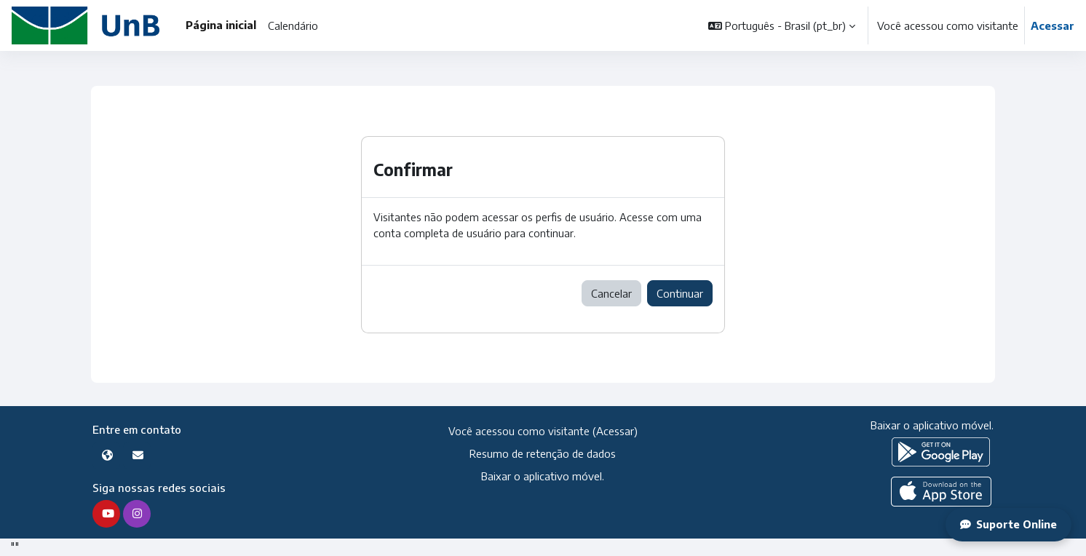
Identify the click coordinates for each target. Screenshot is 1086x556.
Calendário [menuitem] (293, 25)
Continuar (680, 294)
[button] (782, 25)
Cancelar (611, 294)
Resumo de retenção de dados (542, 454)
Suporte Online (1007, 524)
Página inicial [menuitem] (221, 24)
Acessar (1052, 25)
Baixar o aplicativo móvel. (542, 476)
